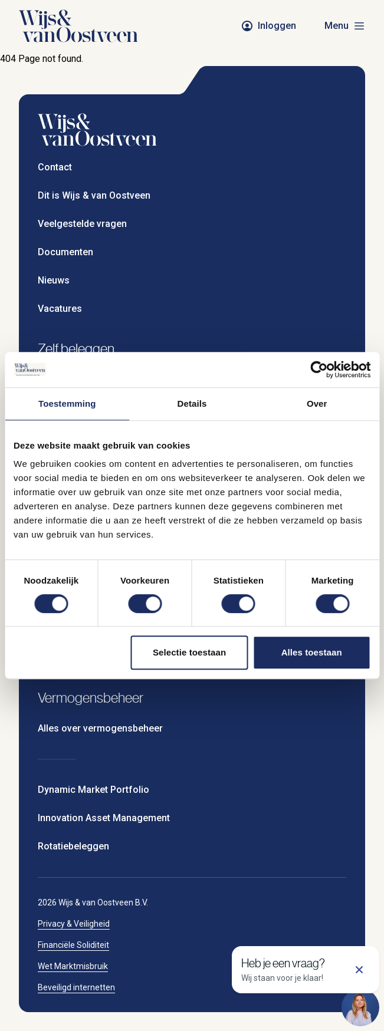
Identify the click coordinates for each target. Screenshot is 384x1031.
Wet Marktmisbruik (73, 966)
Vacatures (60, 308)
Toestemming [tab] (67, 403)
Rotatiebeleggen (73, 846)
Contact (55, 167)
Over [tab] (317, 403)
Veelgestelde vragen (82, 223)
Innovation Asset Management (104, 818)
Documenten (65, 252)
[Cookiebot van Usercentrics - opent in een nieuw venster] (318, 369)
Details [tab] (192, 403)
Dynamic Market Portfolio (93, 789)
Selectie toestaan (189, 652)
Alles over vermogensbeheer (100, 728)
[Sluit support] (359, 969)
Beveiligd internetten (76, 987)
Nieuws (54, 280)
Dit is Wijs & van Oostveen (94, 195)
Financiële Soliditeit (73, 945)
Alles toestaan (311, 652)
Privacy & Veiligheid (74, 923)
